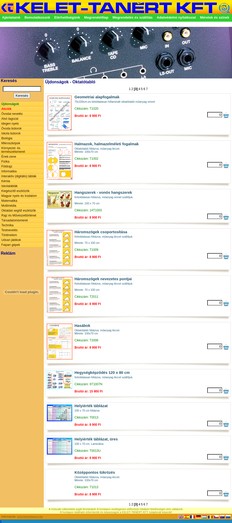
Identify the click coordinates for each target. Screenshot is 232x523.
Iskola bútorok (11, 133)
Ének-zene (8, 156)
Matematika (9, 201)
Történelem (9, 235)
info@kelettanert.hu (30, 516)
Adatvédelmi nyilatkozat (176, 17)
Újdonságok (10, 104)
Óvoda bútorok (11, 128)
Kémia (5, 181)
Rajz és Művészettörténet (18, 215)
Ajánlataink (11, 17)
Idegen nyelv (10, 123)
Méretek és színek (214, 17)
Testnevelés (9, 230)
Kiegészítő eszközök (15, 191)
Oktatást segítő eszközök (18, 210)
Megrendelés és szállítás (132, 17)
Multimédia (8, 205)
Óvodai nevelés (12, 114)
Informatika (8, 171)
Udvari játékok (11, 240)
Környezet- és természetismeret (13, 150)
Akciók (6, 109)
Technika (7, 225)
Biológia (6, 138)
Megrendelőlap (96, 17)
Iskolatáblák (9, 186)
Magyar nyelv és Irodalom (19, 196)
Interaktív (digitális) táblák (18, 176)
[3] (136, 89)
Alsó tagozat (9, 118)
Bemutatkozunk (37, 17)
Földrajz (6, 166)
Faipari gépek (10, 245)
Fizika (5, 161)
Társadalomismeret (14, 220)
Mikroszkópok (10, 143)
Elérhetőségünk (67, 17)
